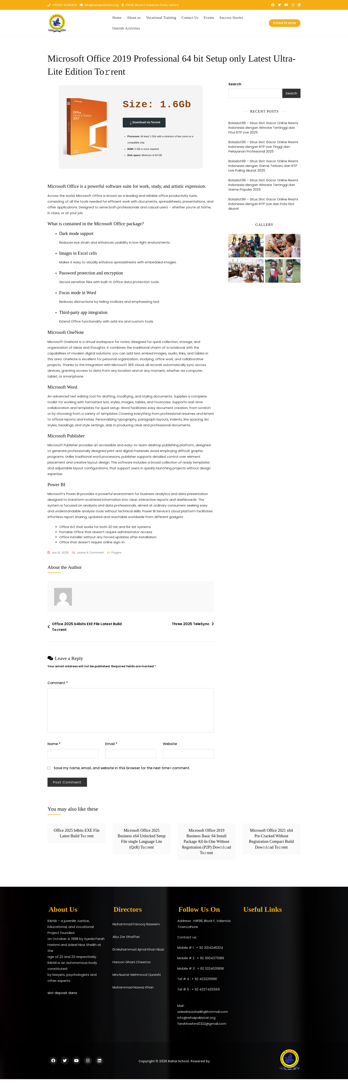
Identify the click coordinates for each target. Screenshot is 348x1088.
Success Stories (231, 18)
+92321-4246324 (62, 5)
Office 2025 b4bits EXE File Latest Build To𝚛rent (87, 635)
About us (134, 18)
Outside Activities (126, 28)
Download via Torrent (144, 122)
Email (111, 752)
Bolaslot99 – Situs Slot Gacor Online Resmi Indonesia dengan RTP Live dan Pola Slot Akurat (263, 204)
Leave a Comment (90, 561)
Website (170, 752)
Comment (57, 691)
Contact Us (190, 18)
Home (117, 18)
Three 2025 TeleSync (191, 632)
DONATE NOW (284, 23)
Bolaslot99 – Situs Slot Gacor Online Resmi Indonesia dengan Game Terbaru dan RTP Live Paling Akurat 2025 (263, 166)
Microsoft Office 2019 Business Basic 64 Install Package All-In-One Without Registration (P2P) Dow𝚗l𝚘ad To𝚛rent (206, 850)
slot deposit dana (62, 1001)
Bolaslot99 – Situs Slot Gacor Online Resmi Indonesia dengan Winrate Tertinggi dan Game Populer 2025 (263, 185)
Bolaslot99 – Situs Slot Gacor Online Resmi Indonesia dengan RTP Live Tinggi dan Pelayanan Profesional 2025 (263, 147)
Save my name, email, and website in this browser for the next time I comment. (122, 777)
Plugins (116, 561)
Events (209, 18)
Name (54, 752)
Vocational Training (161, 18)
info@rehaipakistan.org (99, 5)
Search (234, 84)
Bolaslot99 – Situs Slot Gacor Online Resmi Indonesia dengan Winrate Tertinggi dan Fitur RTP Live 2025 (263, 128)
